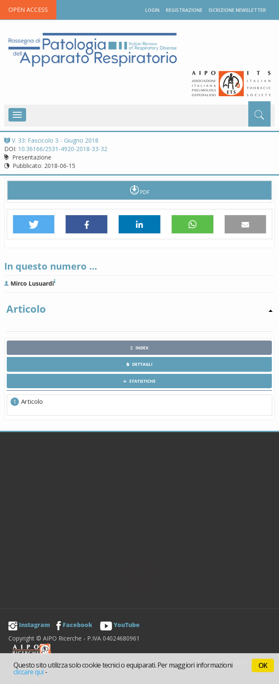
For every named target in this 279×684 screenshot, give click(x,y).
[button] (34, 224)
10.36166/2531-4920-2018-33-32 (62, 149)
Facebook (74, 625)
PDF (139, 190)
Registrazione (184, 10)
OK (262, 665)
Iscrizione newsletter (237, 10)
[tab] (139, 348)
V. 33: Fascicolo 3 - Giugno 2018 (51, 140)
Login (152, 10)
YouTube (120, 625)
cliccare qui (28, 671)
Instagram (29, 625)
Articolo (32, 401)
